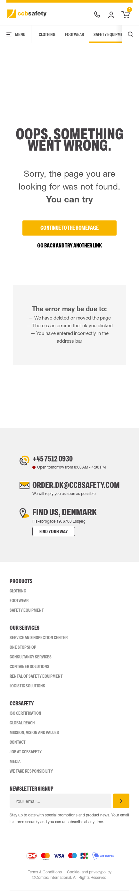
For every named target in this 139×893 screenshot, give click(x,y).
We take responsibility (31, 773)
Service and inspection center (39, 640)
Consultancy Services (31, 659)
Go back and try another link (69, 245)
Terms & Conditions (44, 875)
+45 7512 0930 (49, 459)
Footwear (74, 34)
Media (15, 764)
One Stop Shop (23, 649)
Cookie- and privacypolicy (89, 875)
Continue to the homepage (69, 228)
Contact (18, 744)
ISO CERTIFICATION (25, 715)
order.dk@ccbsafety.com (76, 487)
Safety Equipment (111, 34)
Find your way (47, 534)
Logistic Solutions (27, 688)
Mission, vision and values (34, 735)
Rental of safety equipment (36, 678)
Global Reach (22, 725)
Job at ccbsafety (26, 754)
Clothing (47, 34)
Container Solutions (29, 669)
